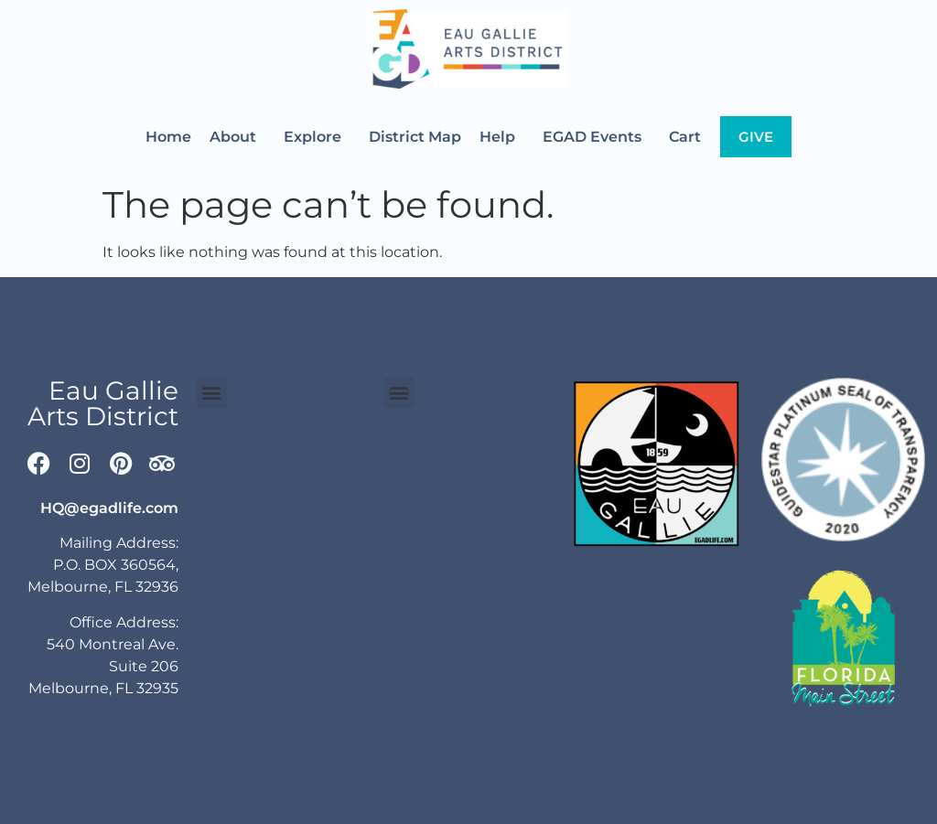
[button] (212, 393)
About (237, 137)
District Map (415, 136)
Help (501, 137)
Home (168, 136)
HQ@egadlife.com (109, 508)
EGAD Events (597, 137)
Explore (317, 137)
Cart (685, 136)
